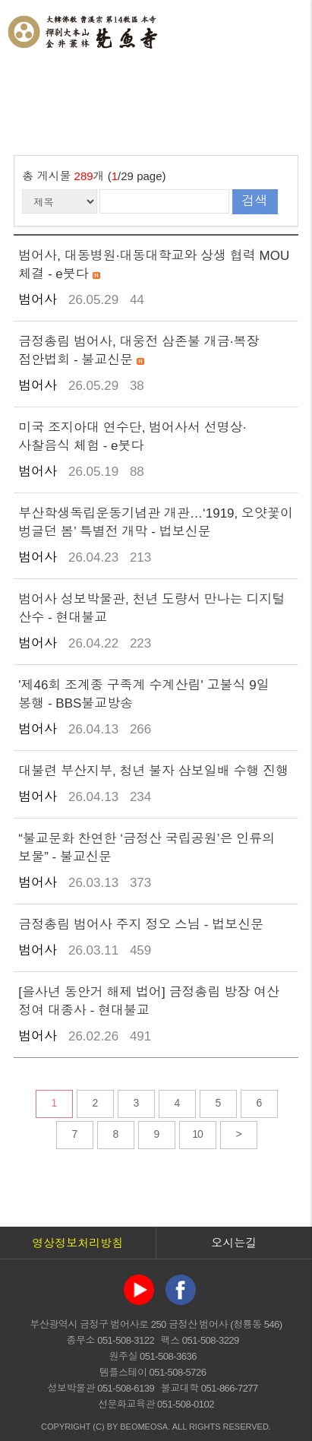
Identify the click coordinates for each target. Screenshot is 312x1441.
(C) (98, 1426)
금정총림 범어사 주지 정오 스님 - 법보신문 (140, 924)
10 (197, 1134)
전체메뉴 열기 (285, 30)
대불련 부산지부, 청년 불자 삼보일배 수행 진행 (153, 771)
